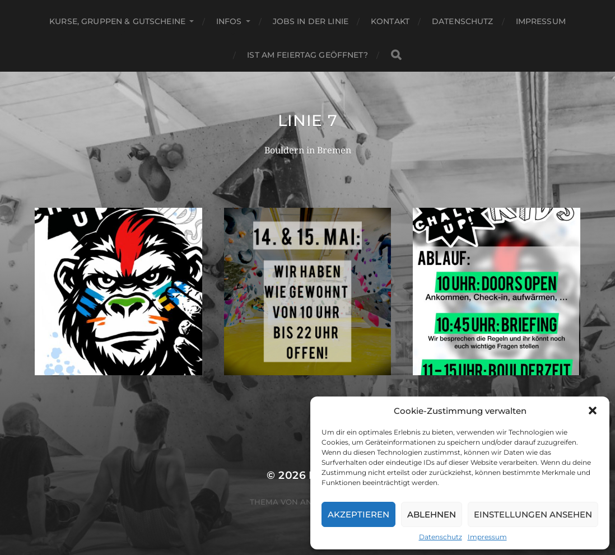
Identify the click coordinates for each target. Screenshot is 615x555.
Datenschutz (440, 537)
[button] (592, 410)
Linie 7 (308, 120)
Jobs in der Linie (310, 21)
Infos (229, 21)
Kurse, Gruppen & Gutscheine (117, 21)
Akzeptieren (358, 514)
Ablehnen (431, 514)
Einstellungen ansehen (533, 514)
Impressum (487, 537)
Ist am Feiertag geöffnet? (307, 55)
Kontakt (390, 21)
